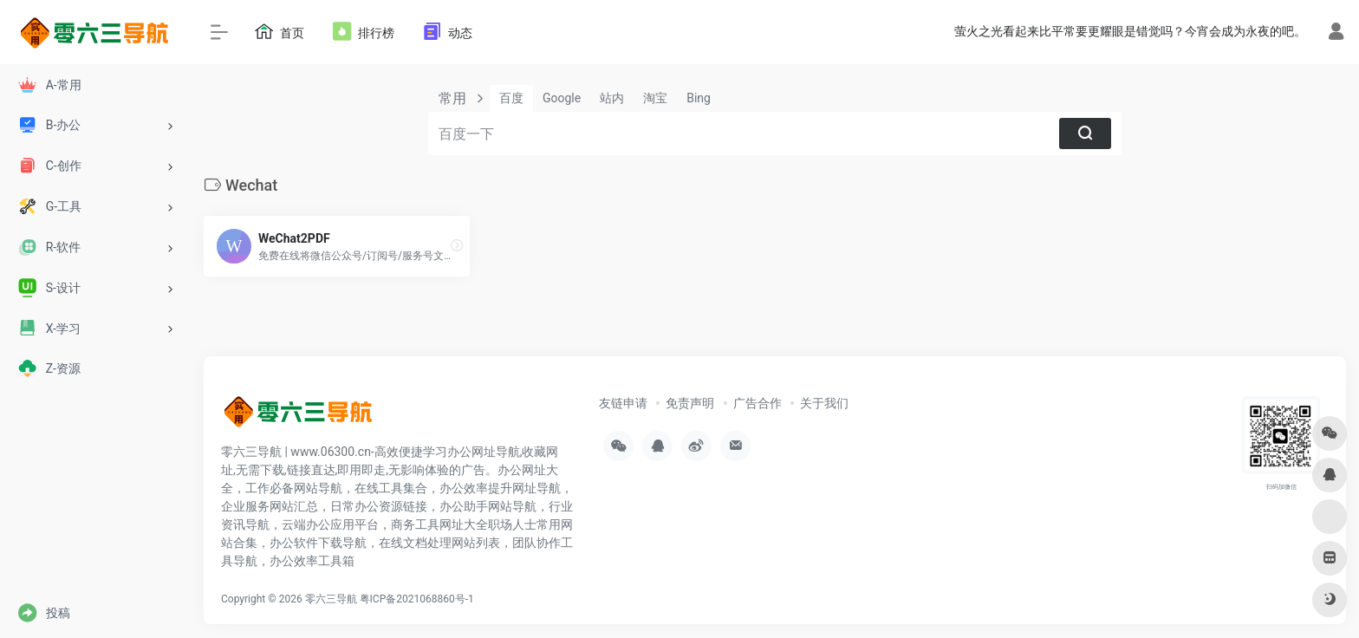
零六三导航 (331, 599)
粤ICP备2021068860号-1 (417, 599)
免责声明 (690, 403)
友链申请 (623, 403)
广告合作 (757, 403)
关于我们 (824, 403)
